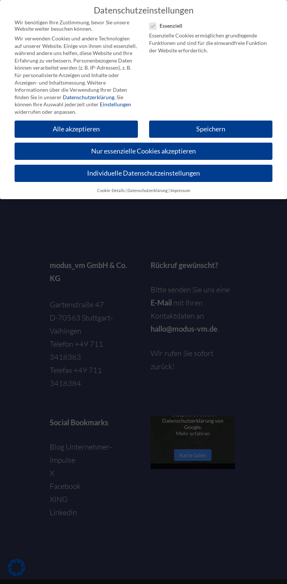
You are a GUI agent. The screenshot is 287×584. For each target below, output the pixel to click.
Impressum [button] (180, 190)
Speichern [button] (210, 129)
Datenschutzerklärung (88, 96)
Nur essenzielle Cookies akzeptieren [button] (143, 151)
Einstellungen (115, 104)
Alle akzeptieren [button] (76, 129)
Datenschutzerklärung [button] (147, 190)
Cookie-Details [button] (111, 190)
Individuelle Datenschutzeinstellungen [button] (143, 173)
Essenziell (169, 25)
